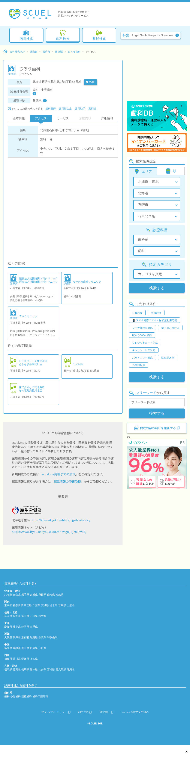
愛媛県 (25, 658)
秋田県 (42, 594)
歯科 (6, 696)
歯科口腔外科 (40, 696)
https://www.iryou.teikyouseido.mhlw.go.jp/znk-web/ (49, 531)
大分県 (42, 669)
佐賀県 (17, 669)
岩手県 (25, 594)
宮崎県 (51, 669)
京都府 (25, 637)
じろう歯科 (74, 51)
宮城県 (34, 594)
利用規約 (85, 712)
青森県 (17, 594)
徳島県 (8, 658)
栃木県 (53, 605)
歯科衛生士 (65, 108)
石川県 (34, 616)
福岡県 (8, 669)
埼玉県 (28, 605)
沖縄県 (71, 669)
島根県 (17, 648)
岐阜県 (17, 626)
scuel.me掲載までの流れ (58, 474)
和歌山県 (52, 637)
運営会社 (106, 712)
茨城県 (45, 605)
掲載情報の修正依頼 (67, 481)
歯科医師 (50, 108)
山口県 (42, 648)
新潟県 (8, 616)
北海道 (33, 51)
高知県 (34, 658)
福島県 (59, 594)
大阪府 (8, 637)
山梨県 (71, 605)
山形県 (51, 594)
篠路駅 (59, 51)
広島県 (34, 648)
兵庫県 (17, 637)
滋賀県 (34, 637)
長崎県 (25, 669)
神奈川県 (18, 605)
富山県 (25, 616)
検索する (157, 288)
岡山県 (25, 648)
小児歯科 (15, 696)
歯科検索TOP (14, 51)
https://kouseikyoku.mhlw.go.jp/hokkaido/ (60, 520)
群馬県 (62, 605)
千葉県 (36, 605)
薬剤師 (92, 108)
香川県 (17, 658)
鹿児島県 (61, 669)
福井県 (42, 616)
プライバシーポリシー (55, 712)
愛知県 (8, 626)
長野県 (17, 616)
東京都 (8, 605)
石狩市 (46, 51)
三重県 (34, 626)
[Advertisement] (157, 73)
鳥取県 (8, 648)
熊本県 (34, 669)
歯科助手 (80, 108)
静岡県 (25, 626)
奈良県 (42, 637)
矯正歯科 (26, 696)
